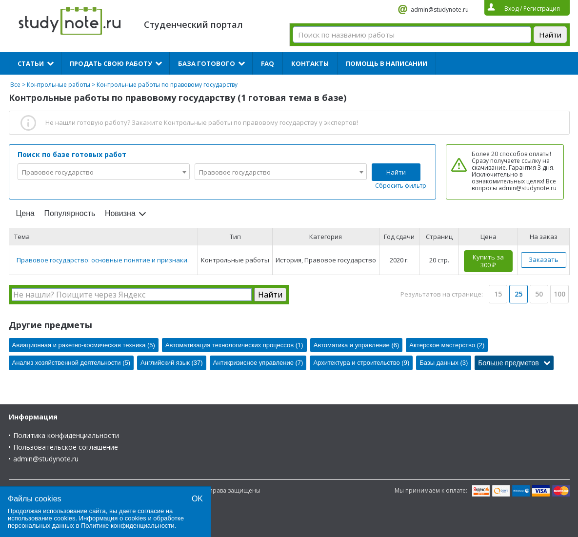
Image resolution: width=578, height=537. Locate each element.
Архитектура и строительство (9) (361, 362)
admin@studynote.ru (440, 9)
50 (539, 293)
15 (498, 293)
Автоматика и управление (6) (356, 345)
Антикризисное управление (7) (258, 362)
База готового (206, 63)
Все (15, 84)
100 (559, 293)
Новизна (120, 213)
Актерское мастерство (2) (446, 345)
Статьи (31, 63)
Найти (396, 172)
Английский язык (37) (171, 362)
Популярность (69, 213)
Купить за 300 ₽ (488, 261)
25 (518, 293)
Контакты (310, 63)
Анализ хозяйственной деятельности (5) (71, 362)
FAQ (267, 63)
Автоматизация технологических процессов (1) (234, 345)
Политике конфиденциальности (128, 525)
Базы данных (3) (443, 362)
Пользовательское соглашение (65, 447)
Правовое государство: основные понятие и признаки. (103, 260)
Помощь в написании (386, 63)
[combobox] (104, 171)
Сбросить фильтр (400, 185)
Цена (25, 213)
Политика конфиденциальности (66, 435)
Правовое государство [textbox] (58, 172)
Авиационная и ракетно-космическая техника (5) (83, 345)
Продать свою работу (111, 63)
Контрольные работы (58, 84)
